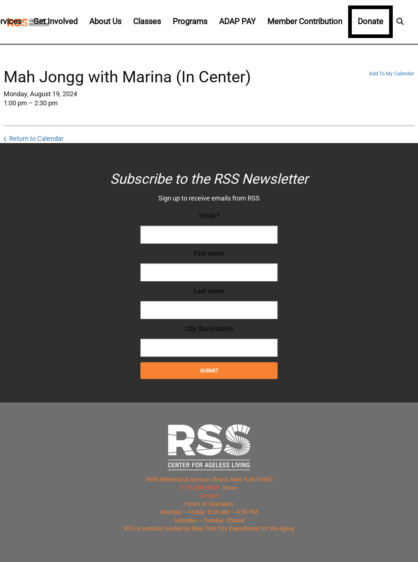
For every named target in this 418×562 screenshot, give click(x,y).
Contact (209, 495)
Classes (147, 21)
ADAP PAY (237, 21)
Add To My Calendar (391, 73)
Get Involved (55, 21)
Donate (370, 21)
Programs (190, 21)
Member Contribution (304, 21)
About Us (105, 21)
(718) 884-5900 (199, 487)
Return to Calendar (36, 138)
